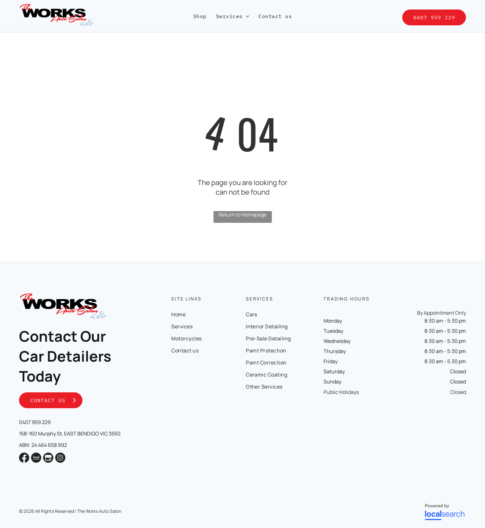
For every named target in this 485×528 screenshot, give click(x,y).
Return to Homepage (242, 214)
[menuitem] (199, 16)
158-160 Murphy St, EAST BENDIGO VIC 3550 (70, 433)
